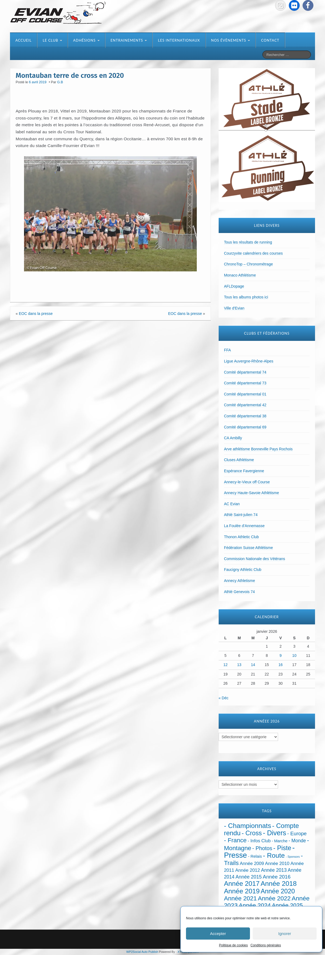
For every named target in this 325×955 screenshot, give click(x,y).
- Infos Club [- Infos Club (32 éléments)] (259, 840)
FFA (227, 350)
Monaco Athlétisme (240, 275)
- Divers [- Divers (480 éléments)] (274, 833)
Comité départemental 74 (245, 372)
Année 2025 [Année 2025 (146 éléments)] (287, 905)
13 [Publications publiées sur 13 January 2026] (239, 665)
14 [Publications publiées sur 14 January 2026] (253, 665)
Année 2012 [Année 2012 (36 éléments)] (247, 870)
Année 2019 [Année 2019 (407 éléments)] (242, 891)
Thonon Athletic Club (241, 537)
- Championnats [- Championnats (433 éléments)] (247, 825)
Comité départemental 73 (245, 383)
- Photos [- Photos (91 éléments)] (262, 848)
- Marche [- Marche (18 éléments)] (279, 841)
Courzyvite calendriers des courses (253, 253)
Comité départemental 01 (245, 394)
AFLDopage (234, 286)
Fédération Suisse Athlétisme (248, 547)
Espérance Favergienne (244, 471)
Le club (52, 40)
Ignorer (284, 933)
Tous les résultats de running (248, 242)
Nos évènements (230, 40)
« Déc (224, 698)
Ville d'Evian (234, 308)
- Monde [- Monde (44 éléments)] (297, 840)
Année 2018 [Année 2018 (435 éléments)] (278, 883)
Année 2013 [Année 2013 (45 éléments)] (274, 870)
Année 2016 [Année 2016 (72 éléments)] (276, 877)
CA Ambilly (233, 438)
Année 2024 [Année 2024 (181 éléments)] (255, 905)
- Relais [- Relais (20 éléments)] (255, 856)
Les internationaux (179, 40)
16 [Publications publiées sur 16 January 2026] (281, 665)
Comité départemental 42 (245, 405)
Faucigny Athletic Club (243, 569)
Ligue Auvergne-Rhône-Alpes (248, 361)
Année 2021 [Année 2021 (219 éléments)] (240, 898)
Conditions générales (265, 945)
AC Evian (232, 504)
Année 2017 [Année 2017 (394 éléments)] (242, 883)
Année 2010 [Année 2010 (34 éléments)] (277, 863)
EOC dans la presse (36, 313)
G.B (60, 82)
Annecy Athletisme (239, 580)
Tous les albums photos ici (246, 297)
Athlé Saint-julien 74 (241, 515)
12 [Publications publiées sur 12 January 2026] (225, 665)
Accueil (23, 40)
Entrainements (129, 40)
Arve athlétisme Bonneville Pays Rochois (258, 449)
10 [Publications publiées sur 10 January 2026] (294, 655)
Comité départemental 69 (245, 427)
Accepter (218, 933)
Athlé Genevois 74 (239, 592)
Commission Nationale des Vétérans (254, 559)
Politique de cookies (233, 945)
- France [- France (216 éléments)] (235, 840)
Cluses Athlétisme (239, 460)
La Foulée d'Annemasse (244, 526)
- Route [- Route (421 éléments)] (274, 855)
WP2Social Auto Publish (142, 951)
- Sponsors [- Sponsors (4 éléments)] (293, 856)
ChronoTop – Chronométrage (248, 264)
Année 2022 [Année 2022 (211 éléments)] (274, 898)
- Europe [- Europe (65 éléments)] (297, 833)
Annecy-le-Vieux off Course (247, 482)
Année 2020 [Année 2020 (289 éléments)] (278, 891)
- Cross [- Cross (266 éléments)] (252, 833)
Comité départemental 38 (245, 416)
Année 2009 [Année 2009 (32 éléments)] (252, 863)
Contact (270, 40)
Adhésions (86, 40)
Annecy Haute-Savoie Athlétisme (251, 493)
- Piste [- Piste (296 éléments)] (282, 847)
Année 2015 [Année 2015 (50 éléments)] (248, 877)
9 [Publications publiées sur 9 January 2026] (280, 655)
